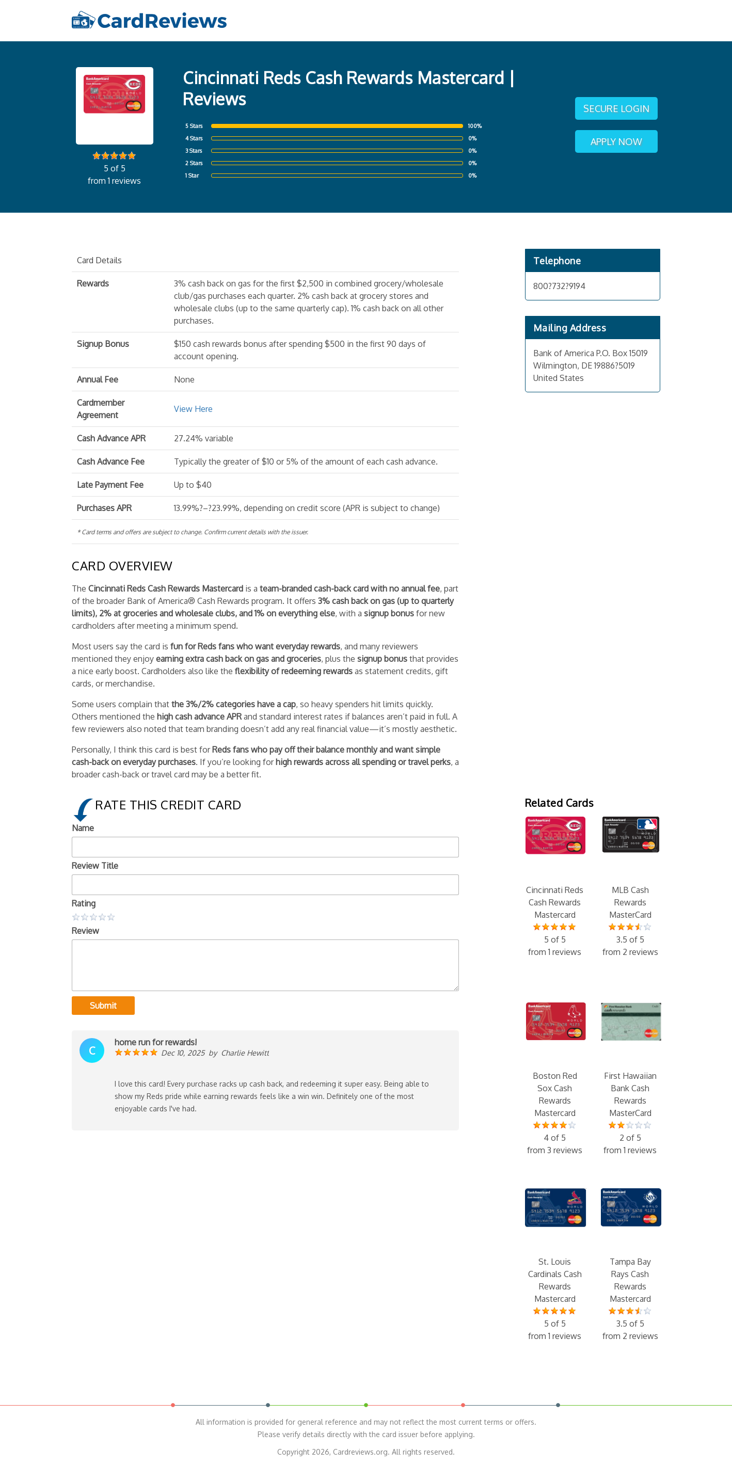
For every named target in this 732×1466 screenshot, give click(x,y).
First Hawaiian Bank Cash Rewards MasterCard (630, 1079)
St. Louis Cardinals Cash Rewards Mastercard (555, 1265)
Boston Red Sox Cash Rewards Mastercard (555, 1079)
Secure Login (616, 108)
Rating (84, 903)
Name (83, 828)
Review (85, 931)
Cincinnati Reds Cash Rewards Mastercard (555, 887)
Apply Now (616, 141)
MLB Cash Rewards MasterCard (630, 887)
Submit (103, 1005)
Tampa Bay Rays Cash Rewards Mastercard (630, 1265)
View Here (193, 409)
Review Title (95, 866)
